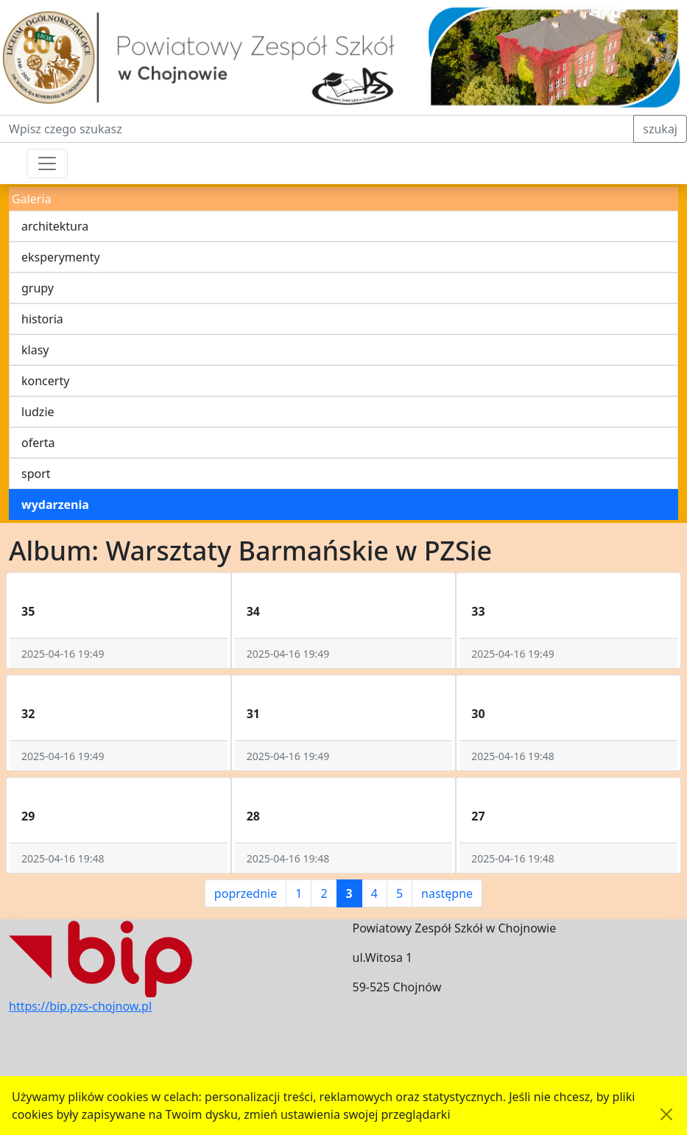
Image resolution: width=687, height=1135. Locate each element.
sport (36, 473)
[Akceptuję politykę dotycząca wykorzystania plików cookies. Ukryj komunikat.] (666, 1114)
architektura (54, 226)
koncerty (45, 381)
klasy (35, 350)
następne (447, 893)
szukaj (660, 129)
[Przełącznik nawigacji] (47, 163)
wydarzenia (55, 504)
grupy (37, 288)
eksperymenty (60, 257)
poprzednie (245, 893)
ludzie (37, 412)
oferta (38, 443)
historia (42, 319)
